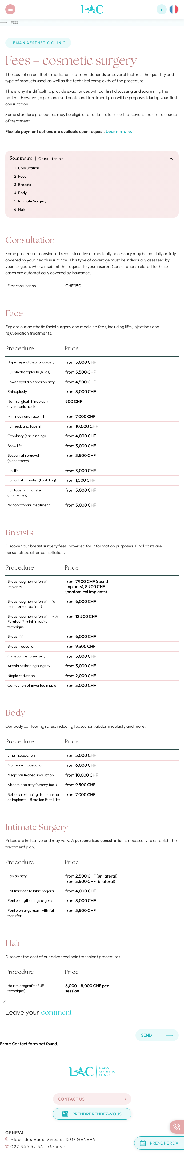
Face (22, 176)
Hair (21, 209)
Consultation (28, 168)
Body (22, 192)
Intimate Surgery (32, 201)
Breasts (24, 184)
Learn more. (119, 131)
